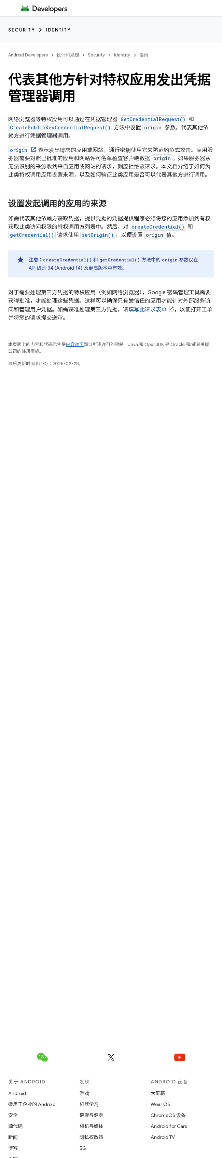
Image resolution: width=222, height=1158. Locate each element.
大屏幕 (158, 1093)
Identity (58, 30)
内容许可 (75, 344)
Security (21, 30)
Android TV (163, 1137)
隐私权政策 (91, 1137)
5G (83, 1148)
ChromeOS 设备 (168, 1115)
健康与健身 (91, 1115)
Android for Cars (169, 1126)
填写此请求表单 (147, 309)
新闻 (13, 1137)
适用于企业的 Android (32, 1104)
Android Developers (28, 55)
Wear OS (160, 1104)
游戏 (84, 1093)
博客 (13, 1148)
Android (17, 1093)
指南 (143, 55)
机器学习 (89, 1104)
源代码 (15, 1126)
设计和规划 (68, 55)
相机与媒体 (91, 1126)
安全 (13, 1115)
